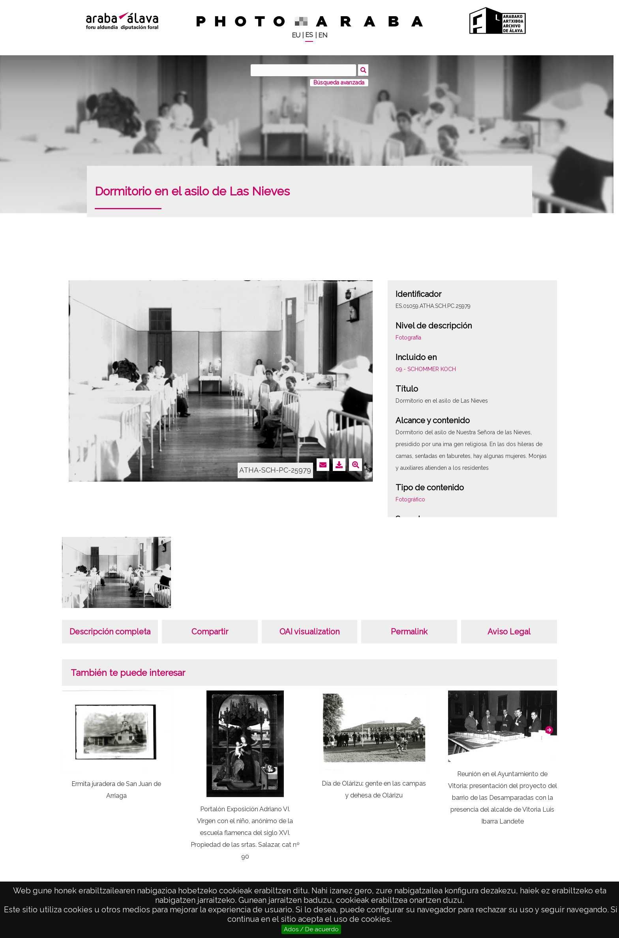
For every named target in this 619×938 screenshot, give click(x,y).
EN (322, 35)
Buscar (363, 70)
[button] (549, 730)
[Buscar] (303, 70)
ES (309, 35)
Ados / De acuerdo (311, 929)
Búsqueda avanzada (338, 82)
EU (296, 35)
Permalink (409, 631)
